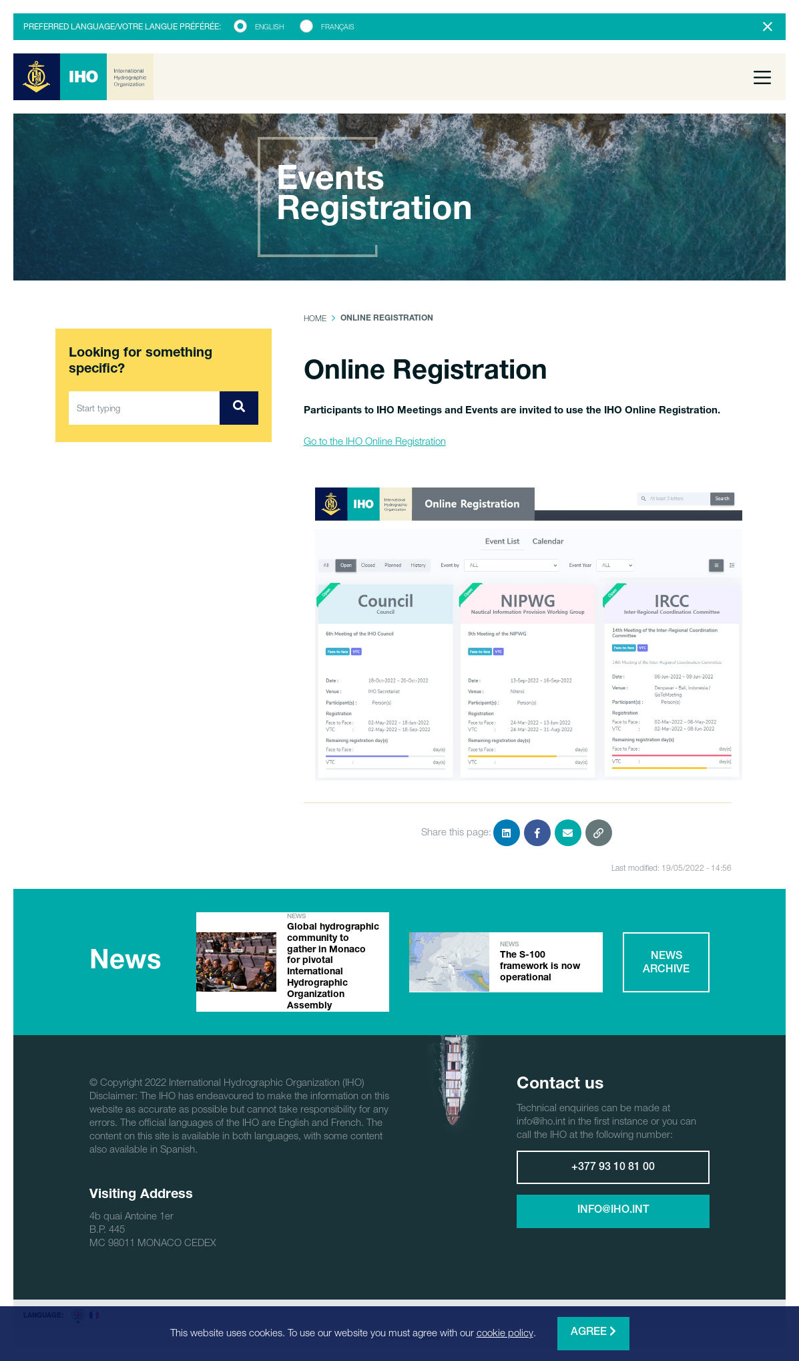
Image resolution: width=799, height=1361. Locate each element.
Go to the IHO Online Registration (375, 441)
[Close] (768, 26)
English (269, 27)
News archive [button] (666, 964)
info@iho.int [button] (613, 1210)
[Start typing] (144, 408)
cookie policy (505, 1332)
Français (337, 27)
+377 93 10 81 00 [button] (613, 1168)
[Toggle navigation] (762, 76)
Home (315, 318)
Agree (593, 1332)
